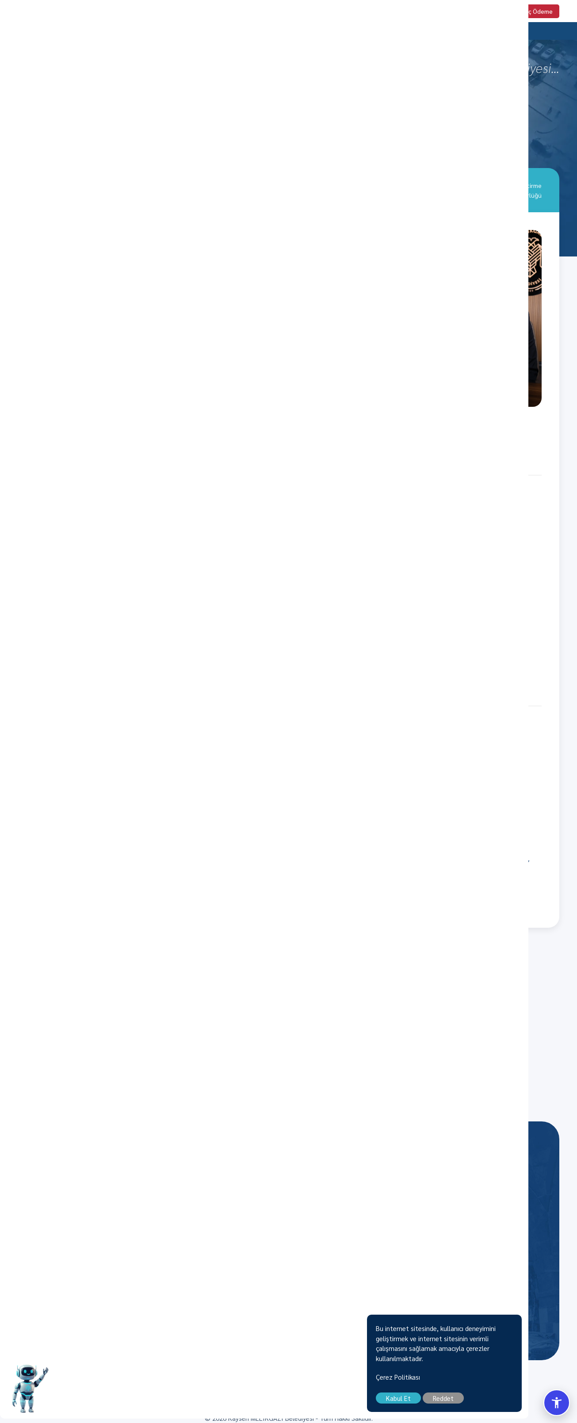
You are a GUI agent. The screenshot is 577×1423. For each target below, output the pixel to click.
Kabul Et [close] (447, 1402)
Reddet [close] (491, 1402)
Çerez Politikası (446, 1381)
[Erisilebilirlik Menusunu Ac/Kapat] (556, 1402)
